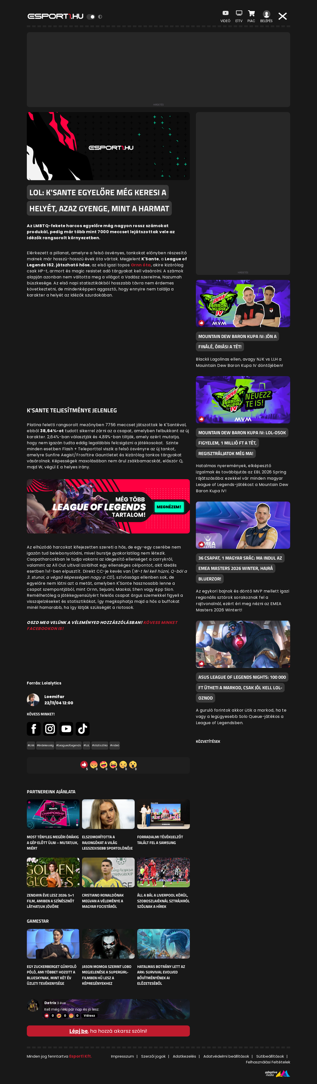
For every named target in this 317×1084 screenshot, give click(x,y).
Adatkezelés (184, 1056)
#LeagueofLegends (68, 745)
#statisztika (100, 745)
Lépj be (78, 1030)
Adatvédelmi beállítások (226, 1056)
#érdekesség (45, 745)
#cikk (31, 745)
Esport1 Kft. (80, 1056)
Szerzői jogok (153, 1056)
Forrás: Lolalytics (44, 683)
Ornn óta (141, 265)
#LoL (87, 745)
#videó (114, 745)
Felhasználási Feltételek (268, 1062)
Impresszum (122, 1056)
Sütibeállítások (270, 1056)
